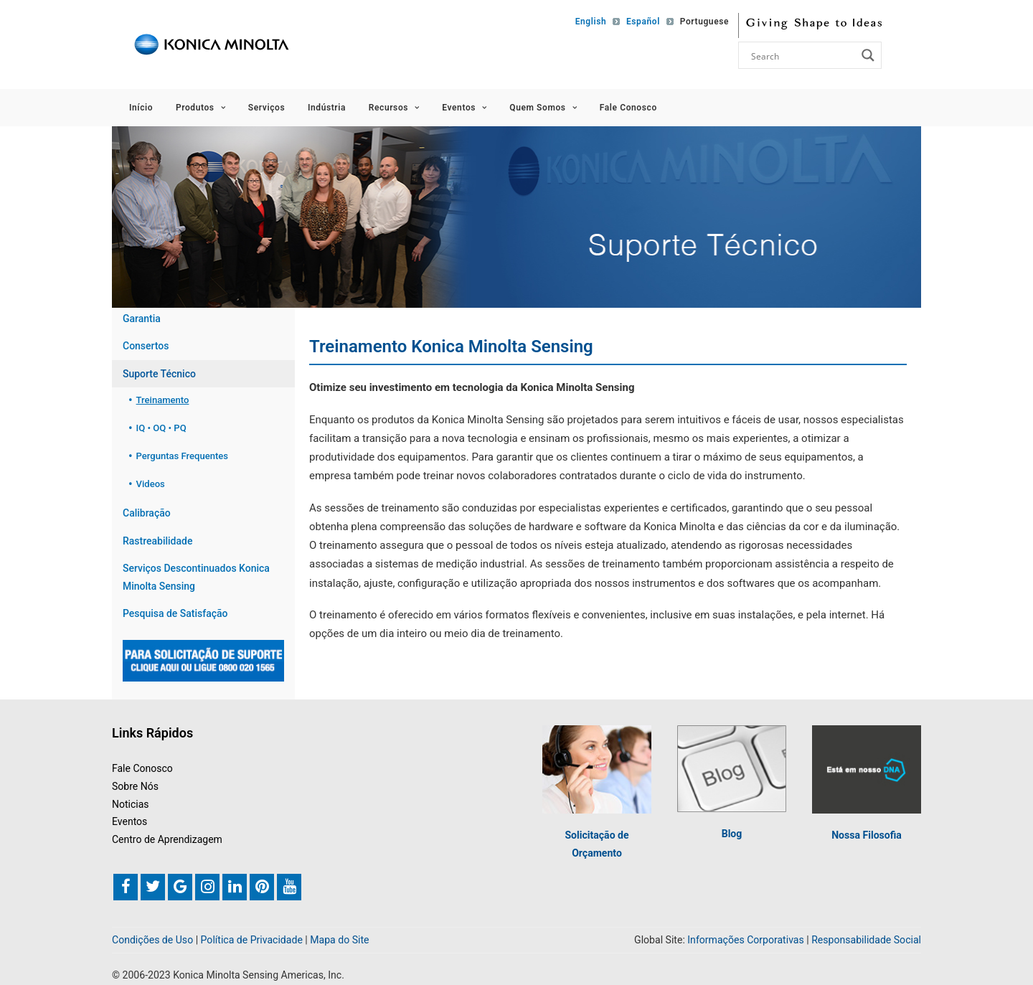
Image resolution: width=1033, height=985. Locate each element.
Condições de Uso (152, 940)
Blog (732, 833)
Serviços (266, 108)
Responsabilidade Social (866, 940)
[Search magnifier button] (868, 55)
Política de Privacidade (252, 940)
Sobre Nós (135, 786)
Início (141, 108)
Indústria (327, 108)
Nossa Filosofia (866, 836)
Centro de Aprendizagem (167, 839)
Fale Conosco (628, 108)
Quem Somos (543, 108)
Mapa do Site (339, 940)
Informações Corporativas (745, 940)
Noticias (130, 804)
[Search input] (802, 55)
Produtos (200, 108)
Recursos (394, 108)
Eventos (464, 108)
